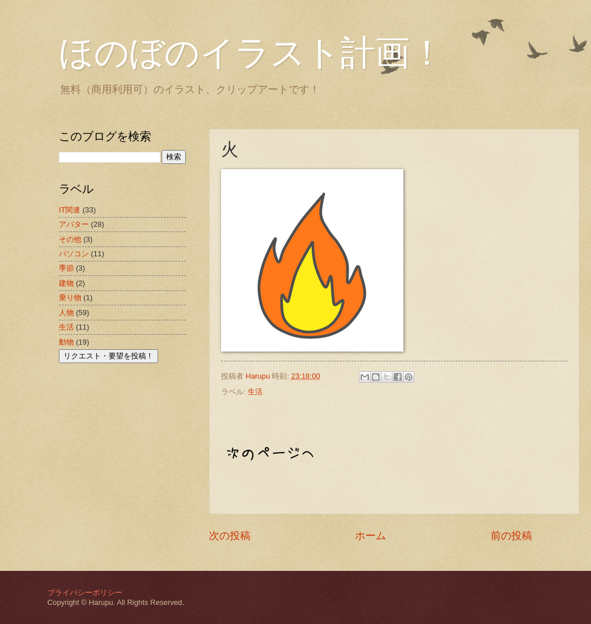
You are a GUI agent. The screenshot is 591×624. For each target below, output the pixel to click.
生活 (255, 391)
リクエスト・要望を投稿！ (108, 356)
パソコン (74, 253)
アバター (74, 224)
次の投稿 (229, 535)
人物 (66, 312)
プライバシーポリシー (84, 592)
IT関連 (69, 209)
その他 (70, 239)
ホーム (370, 535)
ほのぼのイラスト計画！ (251, 53)
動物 (66, 342)
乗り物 (70, 297)
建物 (66, 283)
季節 (66, 268)
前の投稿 (511, 535)
